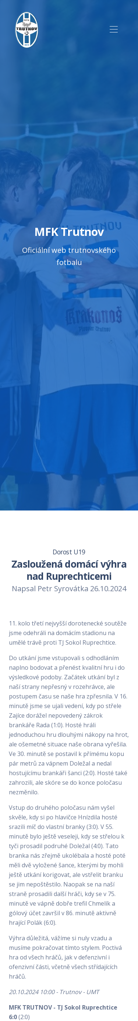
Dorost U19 (69, 551)
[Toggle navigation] (113, 29)
